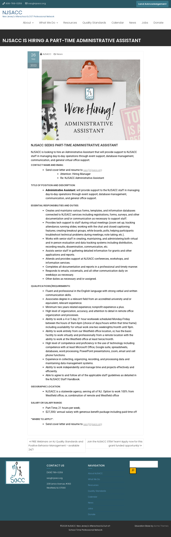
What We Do (47, 23)
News (132, 23)
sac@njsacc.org (35, 3)
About (27, 23)
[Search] (133, 471)
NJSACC (12, 12)
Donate (158, 23)
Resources (70, 23)
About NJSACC (95, 473)
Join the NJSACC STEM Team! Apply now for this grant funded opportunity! (114, 443)
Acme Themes (161, 525)
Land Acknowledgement (152, 4)
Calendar (118, 23)
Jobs (145, 23)
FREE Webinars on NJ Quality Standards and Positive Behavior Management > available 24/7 (56, 445)
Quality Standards (94, 23)
